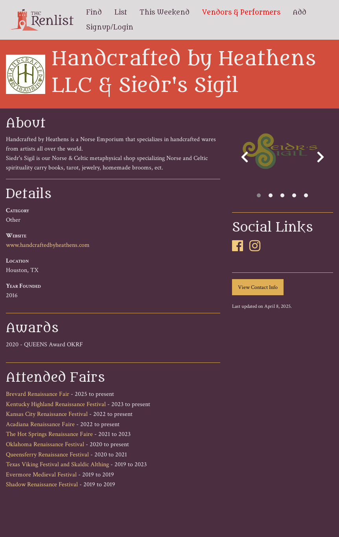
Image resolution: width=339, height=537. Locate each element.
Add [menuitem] (299, 13)
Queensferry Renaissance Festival (47, 455)
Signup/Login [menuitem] (109, 27)
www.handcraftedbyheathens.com (48, 245)
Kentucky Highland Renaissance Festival (56, 404)
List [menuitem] (120, 13)
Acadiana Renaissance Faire (40, 424)
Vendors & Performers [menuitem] (241, 13)
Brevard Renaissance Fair (37, 394)
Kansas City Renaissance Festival (47, 414)
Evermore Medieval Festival (41, 475)
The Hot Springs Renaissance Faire (49, 434)
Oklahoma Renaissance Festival (45, 444)
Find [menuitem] (94, 13)
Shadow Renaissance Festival (42, 484)
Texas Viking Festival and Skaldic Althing (57, 464)
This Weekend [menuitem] (165, 13)
